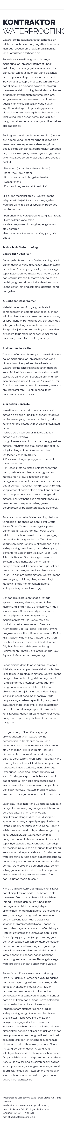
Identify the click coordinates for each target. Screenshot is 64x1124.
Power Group (43, 1097)
